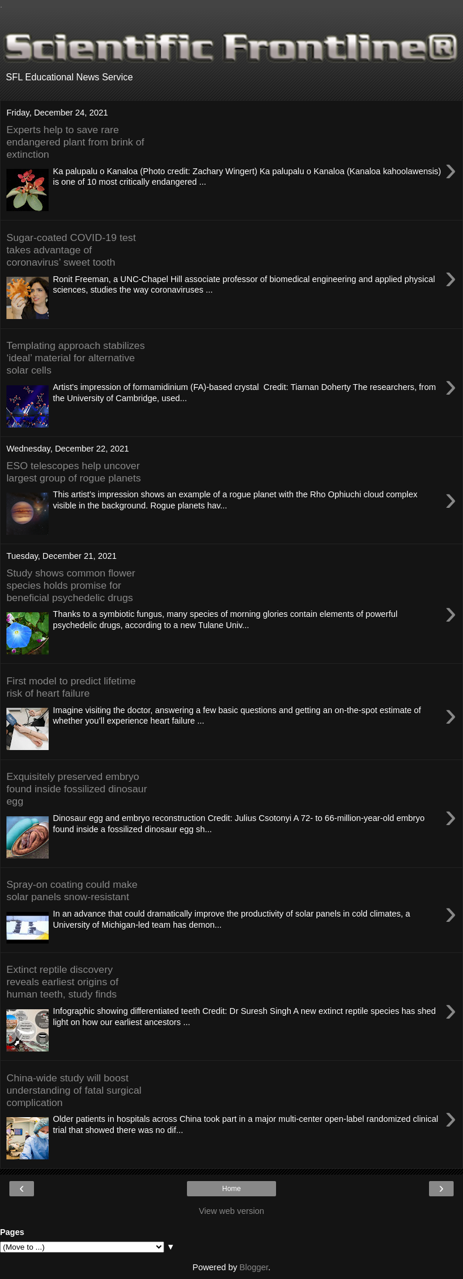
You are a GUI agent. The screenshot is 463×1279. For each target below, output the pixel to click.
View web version (231, 1211)
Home (231, 1189)
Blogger (254, 1267)
